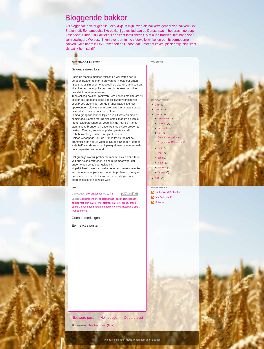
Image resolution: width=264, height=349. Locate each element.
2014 (158, 104)
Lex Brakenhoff (163, 197)
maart (161, 162)
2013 (158, 109)
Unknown (160, 202)
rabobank (127, 206)
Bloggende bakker (96, 17)
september (164, 128)
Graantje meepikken (168, 137)
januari (162, 172)
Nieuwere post (83, 317)
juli (160, 133)
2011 (158, 178)
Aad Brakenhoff (88, 198)
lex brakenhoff (97, 206)
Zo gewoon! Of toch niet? (171, 142)
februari (162, 167)
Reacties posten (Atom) (101, 325)
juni (160, 148)
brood (125, 202)
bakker (132, 198)
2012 (158, 114)
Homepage (108, 317)
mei (160, 153)
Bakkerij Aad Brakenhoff (168, 192)
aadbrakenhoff (106, 198)
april (160, 157)
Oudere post (133, 317)
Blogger (155, 339)
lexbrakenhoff (113, 206)
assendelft (121, 198)
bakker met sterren (100, 202)
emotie (84, 206)
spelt (136, 206)
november (164, 118)
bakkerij (116, 202)
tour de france (79, 210)
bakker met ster (80, 202)
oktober (162, 123)
